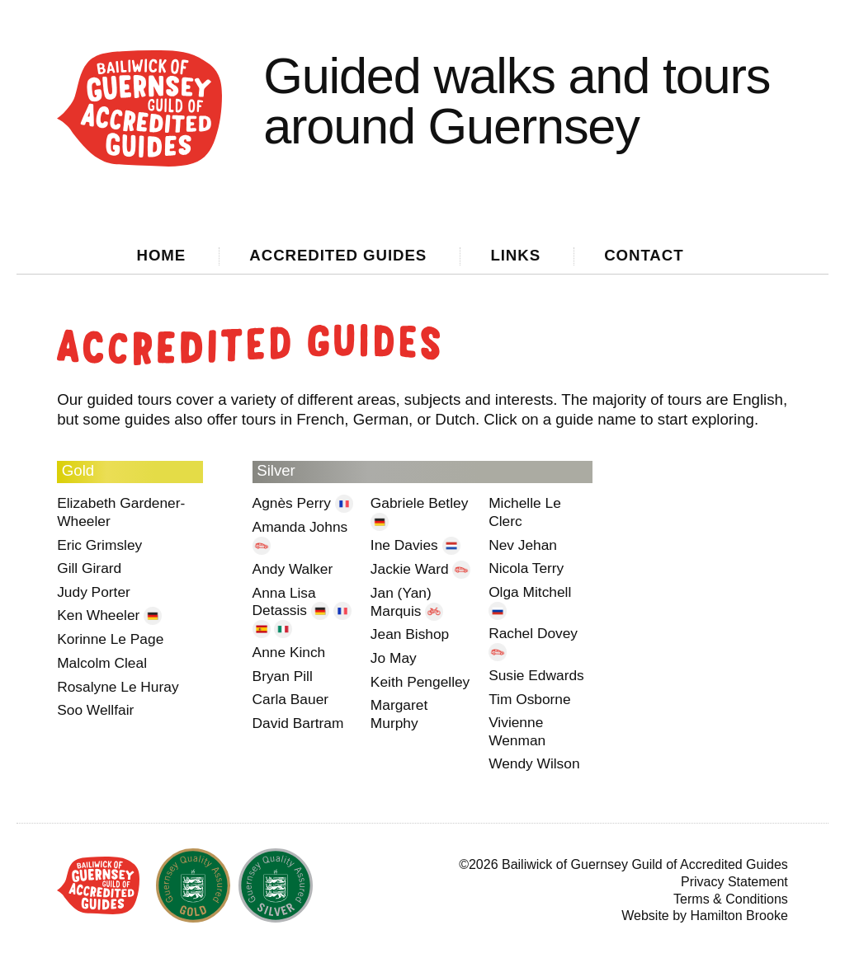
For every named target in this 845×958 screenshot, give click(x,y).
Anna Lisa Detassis (284, 602)
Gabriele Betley (419, 503)
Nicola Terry (526, 568)
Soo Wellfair (95, 710)
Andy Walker (293, 569)
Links (515, 255)
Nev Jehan (523, 545)
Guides (338, 255)
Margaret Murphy (399, 714)
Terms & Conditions (730, 899)
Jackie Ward (412, 569)
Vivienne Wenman (517, 731)
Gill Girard (89, 568)
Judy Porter (93, 592)
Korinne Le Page (110, 639)
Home (161, 255)
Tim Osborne (530, 699)
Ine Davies (406, 545)
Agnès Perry (294, 503)
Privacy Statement (734, 882)
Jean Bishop (410, 634)
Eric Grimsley (99, 545)
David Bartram (298, 723)
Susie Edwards (536, 675)
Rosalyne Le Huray (117, 687)
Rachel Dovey (533, 633)
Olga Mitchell (530, 592)
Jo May (394, 658)
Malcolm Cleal (102, 663)
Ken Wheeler (100, 615)
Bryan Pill (283, 676)
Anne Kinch (289, 652)
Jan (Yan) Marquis (401, 602)
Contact (643, 255)
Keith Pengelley (420, 682)
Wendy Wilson (534, 763)
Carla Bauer (290, 699)
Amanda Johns (300, 527)
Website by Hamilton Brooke (704, 916)
